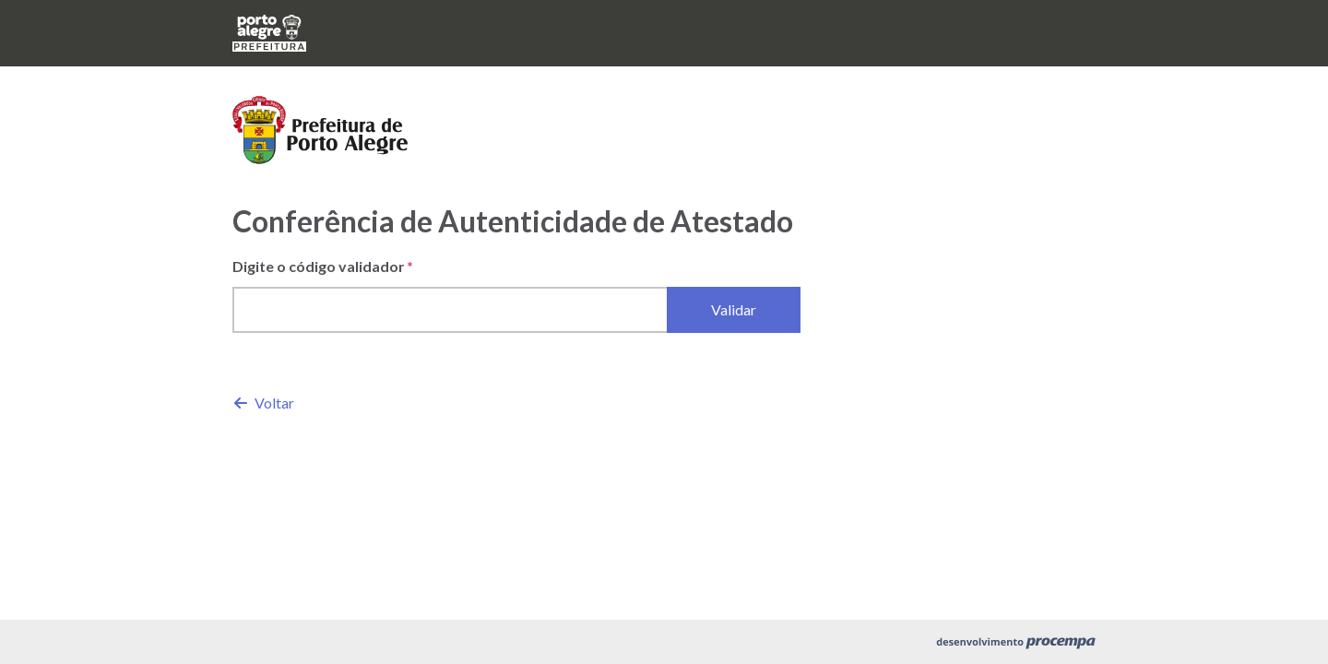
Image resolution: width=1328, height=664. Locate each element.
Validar (733, 309)
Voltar (264, 402)
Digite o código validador (318, 266)
